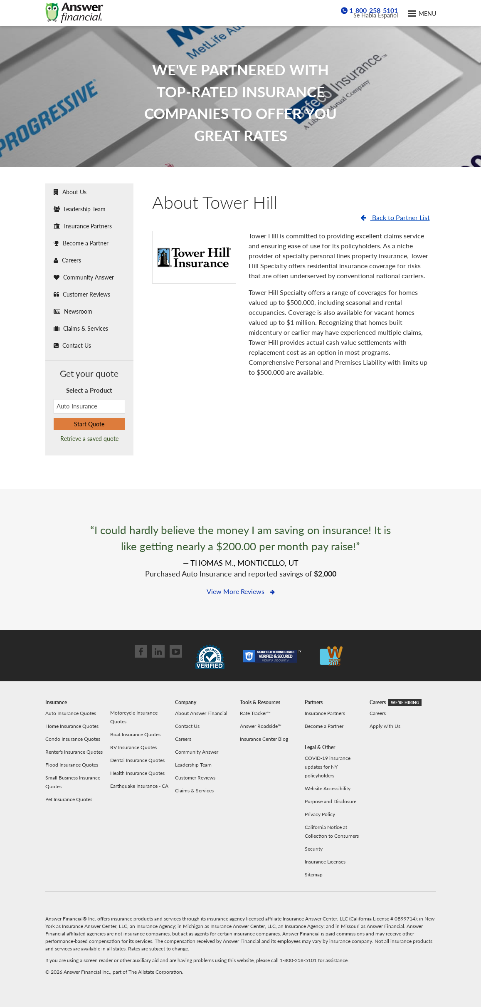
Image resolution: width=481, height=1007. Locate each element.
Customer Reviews (82, 294)
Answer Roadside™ (260, 726)
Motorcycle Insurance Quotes (134, 717)
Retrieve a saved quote (89, 438)
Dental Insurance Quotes (137, 760)
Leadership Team (80, 209)
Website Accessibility (327, 788)
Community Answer (84, 277)
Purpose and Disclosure (330, 801)
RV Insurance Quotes (133, 747)
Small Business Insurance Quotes (72, 781)
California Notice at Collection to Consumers (332, 831)
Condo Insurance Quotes (72, 739)
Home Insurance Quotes (72, 726)
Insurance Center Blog (264, 739)
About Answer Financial (201, 713)
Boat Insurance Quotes (135, 734)
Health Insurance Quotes (137, 773)
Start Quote (89, 424)
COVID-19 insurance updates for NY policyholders (327, 767)
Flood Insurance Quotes (71, 765)
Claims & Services (81, 328)
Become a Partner (81, 243)
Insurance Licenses (325, 862)
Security (314, 849)
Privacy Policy (320, 814)
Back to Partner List (395, 217)
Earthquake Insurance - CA (139, 786)
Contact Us (72, 345)
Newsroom (73, 311)
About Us (70, 191)
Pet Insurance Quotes (68, 799)
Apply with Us (385, 726)
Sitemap (314, 874)
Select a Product (89, 390)
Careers (67, 260)
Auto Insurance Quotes (70, 713)
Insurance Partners (83, 226)
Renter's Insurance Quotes (74, 752)
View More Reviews (241, 591)
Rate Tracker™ (255, 713)
